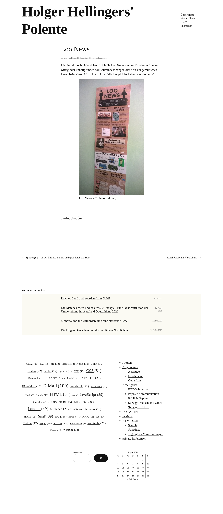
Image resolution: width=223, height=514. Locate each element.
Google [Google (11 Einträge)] (42, 395)
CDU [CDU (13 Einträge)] (79, 371)
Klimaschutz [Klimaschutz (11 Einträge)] (40, 402)
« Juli (129, 479)
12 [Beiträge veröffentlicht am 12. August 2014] (123, 468)
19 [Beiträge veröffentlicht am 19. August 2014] (123, 472)
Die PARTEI (130, 411)
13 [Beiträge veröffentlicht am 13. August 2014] (128, 468)
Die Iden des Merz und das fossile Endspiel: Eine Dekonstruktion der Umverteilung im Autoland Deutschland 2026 (104, 309)
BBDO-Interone (138, 389)
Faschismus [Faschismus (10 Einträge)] (99, 386)
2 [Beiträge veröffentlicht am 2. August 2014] (142, 460)
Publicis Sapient (138, 398)
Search (132, 425)
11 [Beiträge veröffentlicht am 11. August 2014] (118, 468)
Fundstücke (102, 58)
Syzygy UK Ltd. (138, 407)
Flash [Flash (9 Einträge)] (29, 395)
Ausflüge (134, 371)
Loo (73, 218)
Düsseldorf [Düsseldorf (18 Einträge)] (32, 386)
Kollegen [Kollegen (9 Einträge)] (80, 402)
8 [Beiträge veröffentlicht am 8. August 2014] (137, 464)
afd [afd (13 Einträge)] (55, 363)
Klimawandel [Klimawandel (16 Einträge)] (61, 402)
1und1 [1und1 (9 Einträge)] (44, 364)
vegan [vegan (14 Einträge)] (45, 423)
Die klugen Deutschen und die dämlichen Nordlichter (94, 330)
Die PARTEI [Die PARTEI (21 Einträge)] (89, 378)
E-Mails (127, 416)
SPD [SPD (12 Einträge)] (60, 416)
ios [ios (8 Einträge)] (75, 395)
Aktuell (127, 362)
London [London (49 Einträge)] (38, 409)
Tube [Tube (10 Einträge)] (100, 417)
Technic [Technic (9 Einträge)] (71, 417)
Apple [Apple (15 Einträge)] (83, 364)
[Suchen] (101, 458)
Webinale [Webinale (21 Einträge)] (96, 423)
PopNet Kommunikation (143, 394)
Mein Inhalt (77, 452)
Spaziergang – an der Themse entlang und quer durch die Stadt (58, 257)
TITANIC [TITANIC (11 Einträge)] (86, 416)
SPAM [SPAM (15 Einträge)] (30, 416)
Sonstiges (134, 429)
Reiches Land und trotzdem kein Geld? (85, 298)
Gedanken (134, 380)
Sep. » (135, 479)
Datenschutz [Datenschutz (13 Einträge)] (37, 378)
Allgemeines (92, 58)
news (81, 218)
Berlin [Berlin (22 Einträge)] (35, 371)
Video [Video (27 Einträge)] (61, 423)
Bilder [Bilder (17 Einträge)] (50, 371)
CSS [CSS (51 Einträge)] (93, 371)
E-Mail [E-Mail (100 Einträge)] (56, 385)
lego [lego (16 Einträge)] (92, 402)
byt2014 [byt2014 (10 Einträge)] (65, 371)
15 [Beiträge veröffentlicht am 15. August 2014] (138, 468)
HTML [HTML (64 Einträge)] (60, 394)
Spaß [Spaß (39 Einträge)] (45, 416)
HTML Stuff (130, 420)
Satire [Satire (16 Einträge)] (95, 409)
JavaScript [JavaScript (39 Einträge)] (92, 394)
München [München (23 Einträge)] (59, 409)
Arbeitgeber (129, 385)
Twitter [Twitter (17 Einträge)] (30, 423)
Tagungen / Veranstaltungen (145, 434)
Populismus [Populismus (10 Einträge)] (78, 409)
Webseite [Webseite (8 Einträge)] (56, 430)
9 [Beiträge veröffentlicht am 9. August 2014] (142, 464)
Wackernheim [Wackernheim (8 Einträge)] (78, 424)
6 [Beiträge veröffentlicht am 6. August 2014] (127, 464)
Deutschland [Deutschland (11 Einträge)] (68, 378)
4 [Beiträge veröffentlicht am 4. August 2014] (117, 464)
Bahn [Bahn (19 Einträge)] (97, 364)
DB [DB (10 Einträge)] (53, 378)
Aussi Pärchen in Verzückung (182, 257)
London (65, 218)
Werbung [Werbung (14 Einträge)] (71, 429)
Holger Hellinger (78, 58)
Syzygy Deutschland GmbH (146, 402)
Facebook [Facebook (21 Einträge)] (79, 386)
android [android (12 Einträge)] (68, 364)
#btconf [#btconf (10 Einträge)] (32, 364)
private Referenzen (134, 438)
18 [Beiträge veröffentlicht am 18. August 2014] (118, 472)
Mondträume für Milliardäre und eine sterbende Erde (94, 321)
